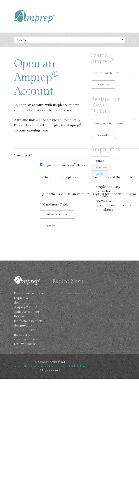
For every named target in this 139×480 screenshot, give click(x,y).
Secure (99, 174)
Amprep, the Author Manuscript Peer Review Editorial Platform (50, 366)
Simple (100, 160)
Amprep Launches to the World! (77, 293)
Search (103, 84)
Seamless (101, 167)
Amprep (47, 16)
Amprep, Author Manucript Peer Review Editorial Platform (36, 279)
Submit (103, 134)
